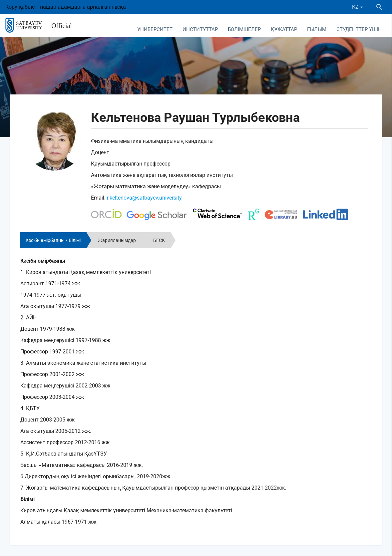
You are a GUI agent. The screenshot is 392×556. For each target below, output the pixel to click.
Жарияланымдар (117, 240)
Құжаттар (284, 29)
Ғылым (316, 29)
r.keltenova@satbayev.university (144, 198)
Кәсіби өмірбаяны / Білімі (53, 240)
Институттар (200, 29)
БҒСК (159, 240)
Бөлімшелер (244, 29)
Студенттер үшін (359, 29)
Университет (155, 29)
